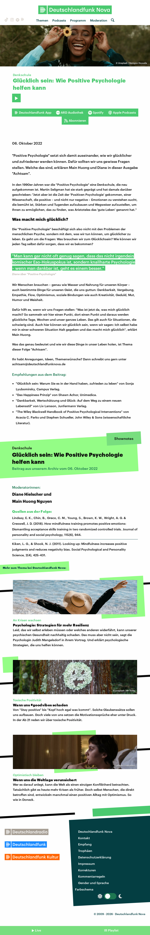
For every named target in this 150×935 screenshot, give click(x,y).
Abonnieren (75, 120)
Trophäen (85, 851)
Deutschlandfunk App (32, 112)
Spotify (96, 112)
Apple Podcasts (122, 112)
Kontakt (84, 838)
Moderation (98, 20)
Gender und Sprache (93, 883)
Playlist (113, 930)
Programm (78, 20)
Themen (42, 20)
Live (38, 930)
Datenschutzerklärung (94, 857)
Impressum (86, 863)
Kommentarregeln (91, 876)
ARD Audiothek (69, 112)
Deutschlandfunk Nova (95, 831)
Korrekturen (87, 870)
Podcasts (59, 20)
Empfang (85, 844)
